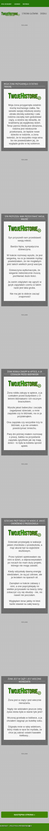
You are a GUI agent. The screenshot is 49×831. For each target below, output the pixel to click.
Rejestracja (26, 4)
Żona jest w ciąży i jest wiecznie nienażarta (24, 680)
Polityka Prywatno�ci (21, 823)
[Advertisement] (24, 50)
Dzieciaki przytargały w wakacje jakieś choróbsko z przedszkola (24, 522)
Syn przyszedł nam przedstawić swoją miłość (24, 217)
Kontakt (4, 823)
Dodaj (43, 13)
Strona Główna (30, 13)
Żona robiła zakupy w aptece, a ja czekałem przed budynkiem (24, 373)
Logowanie (17, 4)
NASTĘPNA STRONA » (24, 815)
